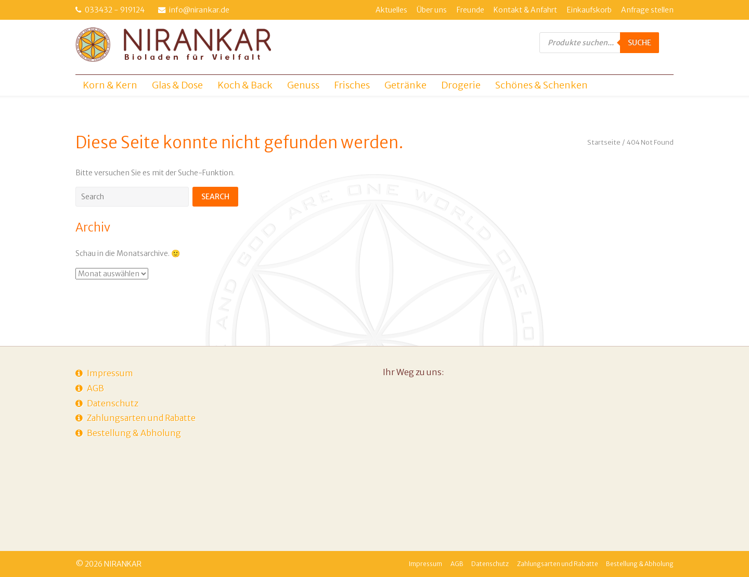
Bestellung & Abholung (134, 433)
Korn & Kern (110, 85)
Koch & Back (245, 85)
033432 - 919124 (115, 10)
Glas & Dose (177, 85)
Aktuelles (391, 10)
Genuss (303, 85)
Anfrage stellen (647, 10)
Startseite (604, 142)
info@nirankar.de (199, 10)
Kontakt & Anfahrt (525, 10)
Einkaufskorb (589, 10)
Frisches (352, 85)
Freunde (470, 10)
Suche (639, 42)
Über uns (432, 10)
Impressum (110, 373)
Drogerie (461, 85)
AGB (95, 388)
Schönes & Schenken (541, 85)
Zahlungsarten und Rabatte (141, 418)
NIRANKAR (122, 564)
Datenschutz (112, 403)
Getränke (405, 85)
